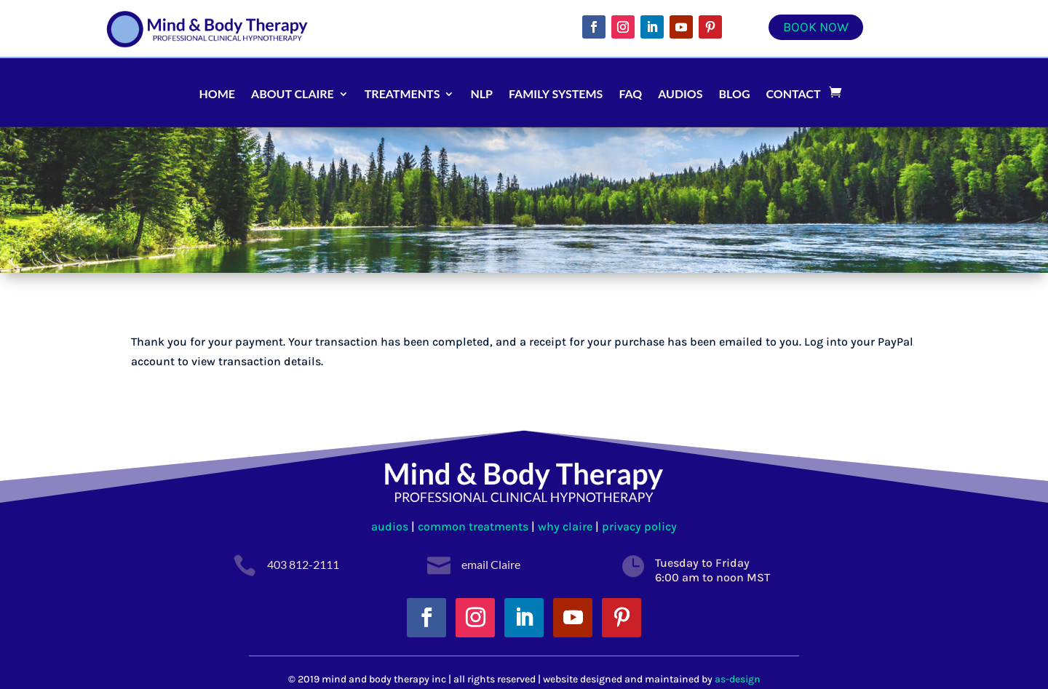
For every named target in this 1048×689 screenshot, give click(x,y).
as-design (738, 679)
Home (217, 93)
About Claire (292, 93)
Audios (680, 93)
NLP (481, 93)
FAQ (630, 93)
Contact (793, 93)
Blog (734, 93)
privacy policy (639, 526)
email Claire (490, 564)
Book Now (816, 27)
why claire (565, 526)
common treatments (473, 526)
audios (391, 526)
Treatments (402, 93)
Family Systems (556, 93)
